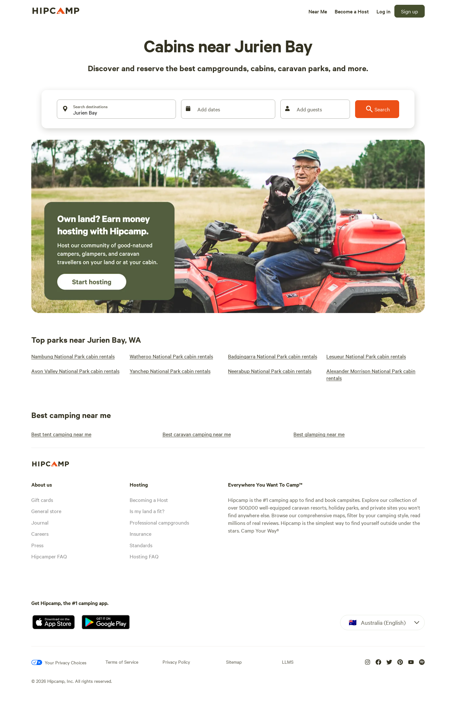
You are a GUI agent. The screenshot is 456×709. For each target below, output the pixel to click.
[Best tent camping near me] (61, 433)
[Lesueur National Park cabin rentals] (366, 356)
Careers (40, 533)
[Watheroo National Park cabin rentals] (171, 356)
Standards (141, 545)
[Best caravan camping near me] (197, 433)
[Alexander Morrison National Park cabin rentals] (371, 374)
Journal (40, 522)
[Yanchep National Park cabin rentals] (170, 370)
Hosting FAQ (144, 556)
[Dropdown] (382, 622)
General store (46, 510)
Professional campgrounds (159, 522)
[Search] (377, 109)
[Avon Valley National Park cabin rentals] (75, 370)
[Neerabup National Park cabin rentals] (269, 370)
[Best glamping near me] (319, 433)
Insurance (140, 533)
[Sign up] (409, 11)
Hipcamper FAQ (49, 556)
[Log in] (383, 11)
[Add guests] (315, 109)
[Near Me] (317, 11)
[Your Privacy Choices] (59, 662)
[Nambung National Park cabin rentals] (73, 356)
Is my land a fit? (147, 510)
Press (37, 545)
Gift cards (42, 499)
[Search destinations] (116, 109)
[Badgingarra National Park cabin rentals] (272, 356)
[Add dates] (228, 109)
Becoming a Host (149, 499)
